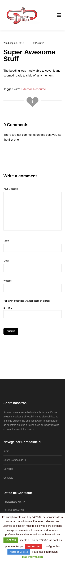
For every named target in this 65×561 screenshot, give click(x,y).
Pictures (39, 43)
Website (7, 280)
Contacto (8, 477)
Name (6, 240)
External (26, 89)
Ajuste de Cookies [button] (19, 552)
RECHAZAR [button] (33, 546)
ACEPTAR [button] (11, 540)
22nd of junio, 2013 (13, 43)
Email (6, 260)
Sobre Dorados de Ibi (14, 460)
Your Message (10, 188)
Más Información (32, 556)
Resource (39, 89)
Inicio (6, 451)
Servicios (8, 468)
